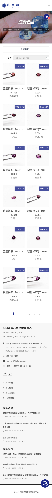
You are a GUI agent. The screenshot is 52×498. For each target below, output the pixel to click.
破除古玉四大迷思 (10, 437)
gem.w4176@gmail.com (16, 361)
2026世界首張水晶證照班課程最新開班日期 (20, 464)
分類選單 (26, 49)
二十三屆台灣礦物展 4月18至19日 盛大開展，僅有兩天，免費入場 (25, 425)
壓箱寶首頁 (8, 29)
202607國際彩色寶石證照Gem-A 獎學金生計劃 (21, 412)
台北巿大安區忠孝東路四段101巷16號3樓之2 (24, 343)
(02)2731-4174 (12, 356)
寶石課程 (9, 382)
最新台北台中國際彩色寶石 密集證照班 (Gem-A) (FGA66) (26, 474)
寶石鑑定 (9, 387)
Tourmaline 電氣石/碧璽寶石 (33, 29)
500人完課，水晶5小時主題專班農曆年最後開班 (22, 453)
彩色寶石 (17, 29)
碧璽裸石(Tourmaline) (14, 88)
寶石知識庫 (10, 392)
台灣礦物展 (10, 398)
